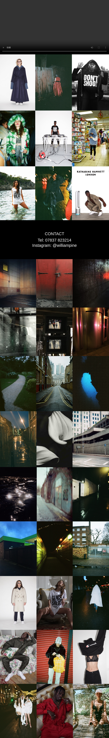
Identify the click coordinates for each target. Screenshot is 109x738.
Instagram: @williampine (54, 245)
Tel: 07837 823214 (54, 240)
